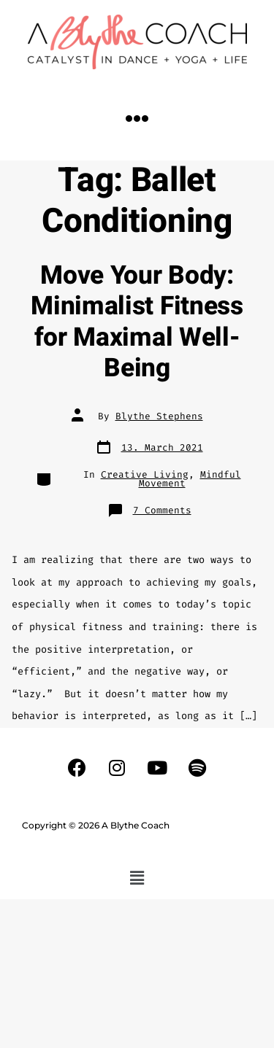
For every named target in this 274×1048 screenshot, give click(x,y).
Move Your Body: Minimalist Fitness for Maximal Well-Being (137, 322)
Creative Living (145, 474)
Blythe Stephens (159, 416)
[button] (137, 118)
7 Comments (162, 510)
